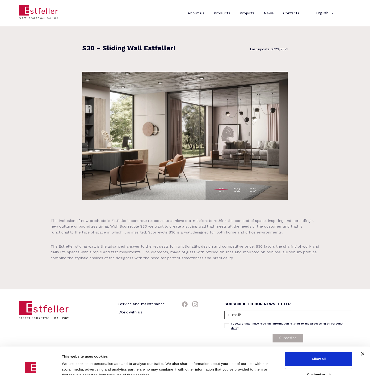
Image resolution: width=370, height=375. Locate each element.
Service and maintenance (141, 304)
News (269, 13)
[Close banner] (362, 326)
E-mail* (235, 314)
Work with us (130, 312)
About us (196, 13)
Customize (319, 347)
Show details (73, 360)
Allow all (318, 331)
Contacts (291, 13)
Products (222, 13)
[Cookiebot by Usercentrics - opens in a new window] (30, 365)
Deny (318, 362)
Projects (247, 13)
